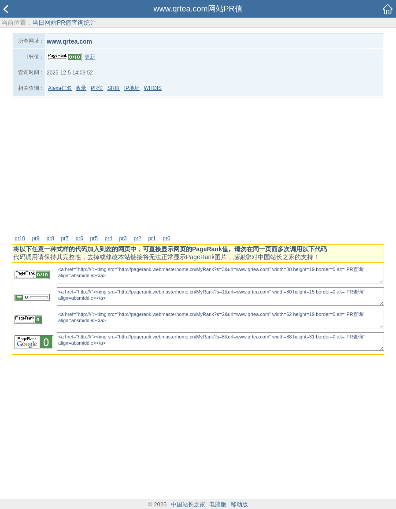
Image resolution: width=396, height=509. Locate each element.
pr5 (94, 238)
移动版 (239, 504)
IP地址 (132, 88)
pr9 (36, 238)
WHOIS (153, 88)
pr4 (108, 238)
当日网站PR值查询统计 (64, 22)
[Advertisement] (198, 165)
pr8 (50, 238)
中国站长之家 (188, 504)
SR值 (113, 88)
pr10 (20, 238)
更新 (90, 57)
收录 (81, 88)
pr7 (65, 238)
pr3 (122, 238)
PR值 (97, 88)
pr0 (166, 238)
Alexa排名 (60, 88)
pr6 (79, 238)
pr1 (151, 238)
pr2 (137, 238)
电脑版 (217, 504)
